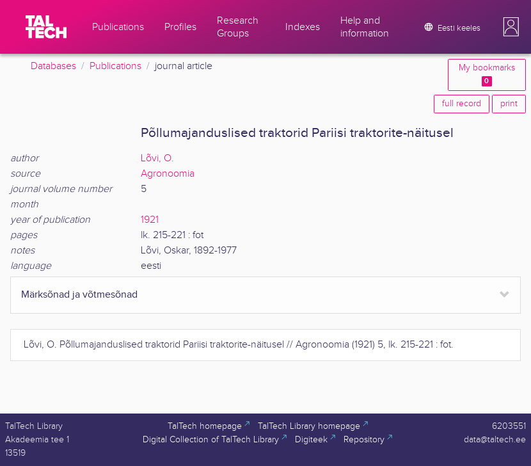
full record (461, 104)
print (509, 104)
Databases (53, 66)
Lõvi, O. (157, 158)
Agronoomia (167, 174)
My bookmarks (487, 74)
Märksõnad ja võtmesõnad (79, 295)
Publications (115, 66)
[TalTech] (46, 27)
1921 (150, 220)
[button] (511, 27)
